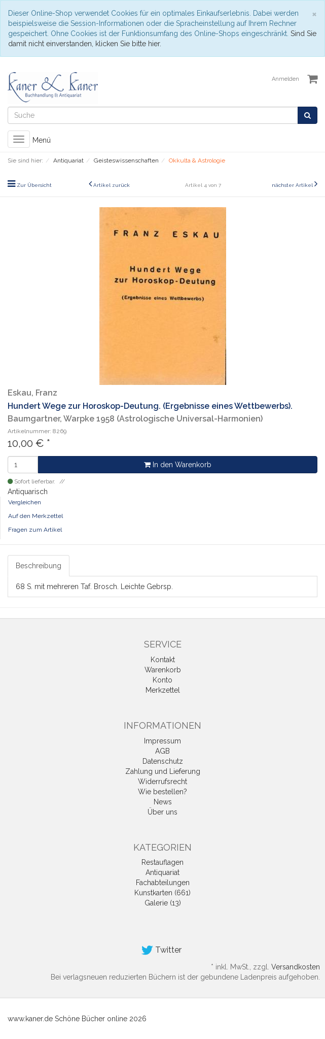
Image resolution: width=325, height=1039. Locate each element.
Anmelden (285, 79)
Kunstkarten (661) (162, 893)
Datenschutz (162, 761)
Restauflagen (162, 862)
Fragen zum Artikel (35, 529)
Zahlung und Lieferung (162, 771)
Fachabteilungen (163, 883)
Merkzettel (163, 690)
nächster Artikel (293, 185)
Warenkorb (163, 670)
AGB (162, 751)
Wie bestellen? (162, 792)
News (163, 802)
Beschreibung (38, 566)
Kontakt (163, 660)
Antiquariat (162, 872)
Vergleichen (24, 502)
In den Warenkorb (177, 465)
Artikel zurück (111, 185)
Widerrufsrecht (162, 781)
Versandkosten (295, 967)
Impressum (162, 741)
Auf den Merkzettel (35, 516)
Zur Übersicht (34, 185)
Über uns (162, 812)
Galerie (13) (163, 903)
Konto (162, 680)
